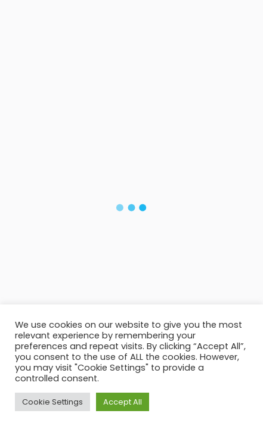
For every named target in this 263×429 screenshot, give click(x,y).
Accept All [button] (122, 402)
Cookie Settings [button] (52, 402)
